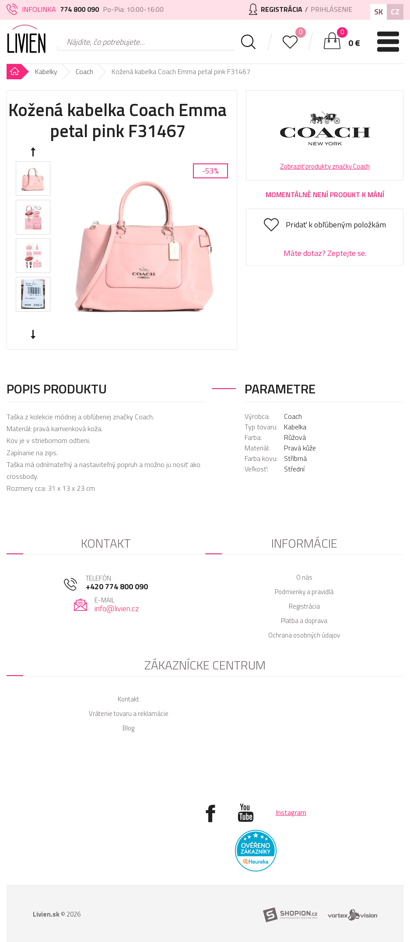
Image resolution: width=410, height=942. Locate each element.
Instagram (291, 812)
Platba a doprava (304, 621)
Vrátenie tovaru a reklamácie (128, 713)
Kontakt (128, 699)
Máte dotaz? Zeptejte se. (325, 253)
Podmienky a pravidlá (304, 592)
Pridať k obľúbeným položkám (336, 224)
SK (378, 12)
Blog (128, 728)
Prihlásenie (331, 9)
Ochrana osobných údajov (304, 635)
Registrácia (304, 606)
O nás (304, 577)
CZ (395, 12)
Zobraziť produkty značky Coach (325, 166)
